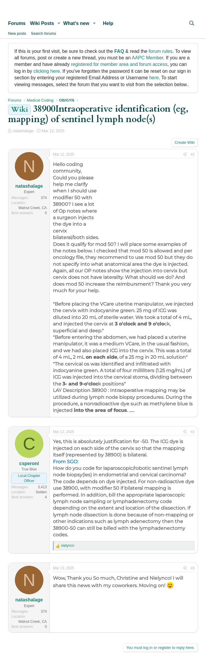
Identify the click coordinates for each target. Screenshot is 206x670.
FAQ (119, 51)
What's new (76, 23)
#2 (192, 432)
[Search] (192, 23)
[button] (59, 23)
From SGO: (65, 461)
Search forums (43, 33)
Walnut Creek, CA (32, 208)
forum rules (160, 51)
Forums (17, 23)
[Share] (184, 154)
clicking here (46, 71)
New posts (17, 33)
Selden (41, 492)
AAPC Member (147, 57)
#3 (192, 568)
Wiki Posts (42, 23)
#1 (192, 154)
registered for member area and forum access (119, 64)
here (154, 77)
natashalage (23, 131)
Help (108, 23)
